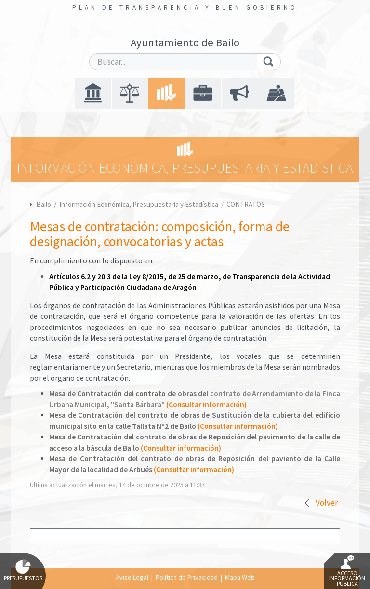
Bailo (43, 204)
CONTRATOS (245, 204)
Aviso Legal (132, 577)
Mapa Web (240, 577)
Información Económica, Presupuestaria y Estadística (139, 204)
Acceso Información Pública (347, 571)
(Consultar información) (206, 404)
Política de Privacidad (187, 577)
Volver (327, 502)
